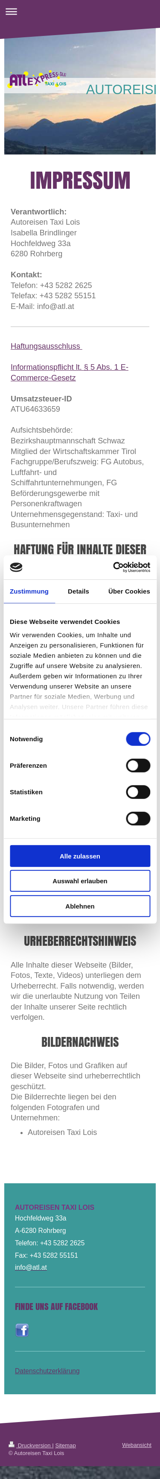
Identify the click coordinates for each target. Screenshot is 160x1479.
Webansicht (136, 1445)
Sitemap (65, 1445)
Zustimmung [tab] (29, 590)
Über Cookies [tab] (129, 590)
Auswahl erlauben (79, 881)
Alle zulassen (80, 855)
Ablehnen (79, 905)
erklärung (66, 1371)
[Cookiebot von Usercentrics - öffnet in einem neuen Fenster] (114, 567)
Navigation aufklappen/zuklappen (80, 11)
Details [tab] (78, 590)
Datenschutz (33, 1371)
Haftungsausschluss (46, 346)
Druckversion (30, 1445)
